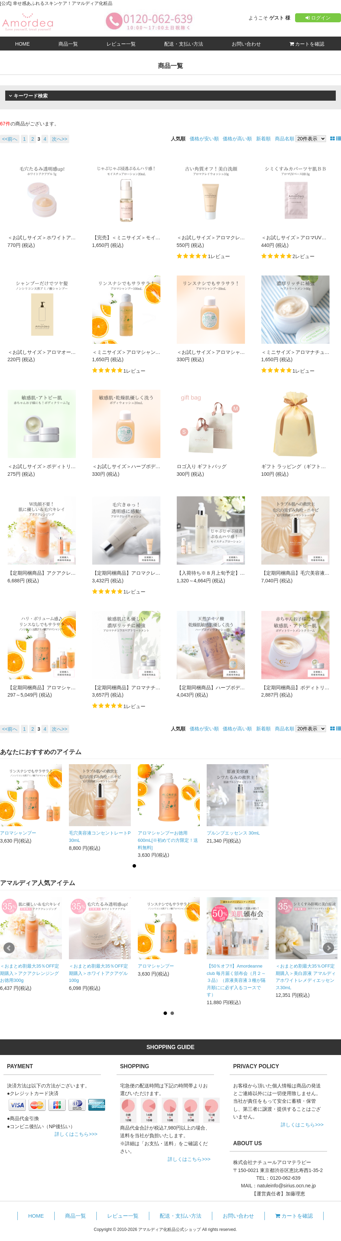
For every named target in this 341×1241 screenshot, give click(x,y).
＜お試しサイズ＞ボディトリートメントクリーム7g (64, 466)
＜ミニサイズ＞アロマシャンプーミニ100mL (141, 352)
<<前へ (9, 139)
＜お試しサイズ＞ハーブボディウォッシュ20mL (144, 466)
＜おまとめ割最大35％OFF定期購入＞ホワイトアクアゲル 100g (98, 973)
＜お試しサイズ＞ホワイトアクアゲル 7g (52, 237)
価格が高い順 (237, 138)
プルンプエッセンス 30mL (233, 833)
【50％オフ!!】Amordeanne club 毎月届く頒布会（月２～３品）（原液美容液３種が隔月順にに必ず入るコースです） (236, 980)
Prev (9, 948)
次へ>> (59, 139)
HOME (22, 44)
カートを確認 (307, 44)
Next (328, 948)
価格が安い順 (204, 138)
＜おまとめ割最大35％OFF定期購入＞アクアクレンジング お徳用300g (29, 973)
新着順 (263, 138)
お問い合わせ (246, 44)
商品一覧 (68, 44)
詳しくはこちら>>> (76, 1134)
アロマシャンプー (18, 833)
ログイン (318, 18)
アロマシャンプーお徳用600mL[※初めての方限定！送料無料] (168, 840)
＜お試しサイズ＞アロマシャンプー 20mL (222, 352)
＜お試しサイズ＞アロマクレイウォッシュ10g (227, 237)
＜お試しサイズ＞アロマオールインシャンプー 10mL (66, 352)
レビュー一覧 (121, 44)
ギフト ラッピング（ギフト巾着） (298, 466)
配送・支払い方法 (183, 44)
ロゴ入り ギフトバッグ (202, 466)
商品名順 (284, 138)
